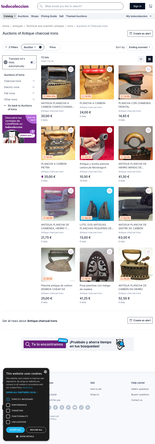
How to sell (95, 389)
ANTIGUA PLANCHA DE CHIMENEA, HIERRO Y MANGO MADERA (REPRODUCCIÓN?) (55, 226)
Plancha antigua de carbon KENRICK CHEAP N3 (56, 287)
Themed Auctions (76, 16)
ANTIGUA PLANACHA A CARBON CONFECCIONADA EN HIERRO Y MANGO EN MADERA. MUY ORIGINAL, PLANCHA (57, 105)
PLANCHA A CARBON (92, 103)
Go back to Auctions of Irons (18, 107)
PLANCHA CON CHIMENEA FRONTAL (135, 105)
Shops (35, 16)
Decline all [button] (36, 429)
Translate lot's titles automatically (14, 62)
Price (53, 47)
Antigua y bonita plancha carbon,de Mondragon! (94, 165)
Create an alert (140, 33)
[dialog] (26, 404)
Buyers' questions (140, 394)
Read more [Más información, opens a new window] (28, 387)
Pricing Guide (49, 16)
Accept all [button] (15, 429)
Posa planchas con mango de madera (95, 287)
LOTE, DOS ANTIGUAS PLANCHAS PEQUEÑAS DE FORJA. (96, 226)
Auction (29, 47)
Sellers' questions (140, 389)
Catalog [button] (9, 16)
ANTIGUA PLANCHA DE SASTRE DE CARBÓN (133, 226)
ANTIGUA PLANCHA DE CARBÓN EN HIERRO (133, 287)
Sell (61, 16)
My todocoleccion (136, 16)
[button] (26, 392)
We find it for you (51, 400)
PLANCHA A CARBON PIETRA (54, 165)
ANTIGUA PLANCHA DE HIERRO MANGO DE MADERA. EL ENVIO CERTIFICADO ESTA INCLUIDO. (133, 165)
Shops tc (94, 394)
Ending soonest (138, 47)
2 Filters (11, 47)
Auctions (23, 16)
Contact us (136, 400)
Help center (138, 382)
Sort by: (120, 47)
